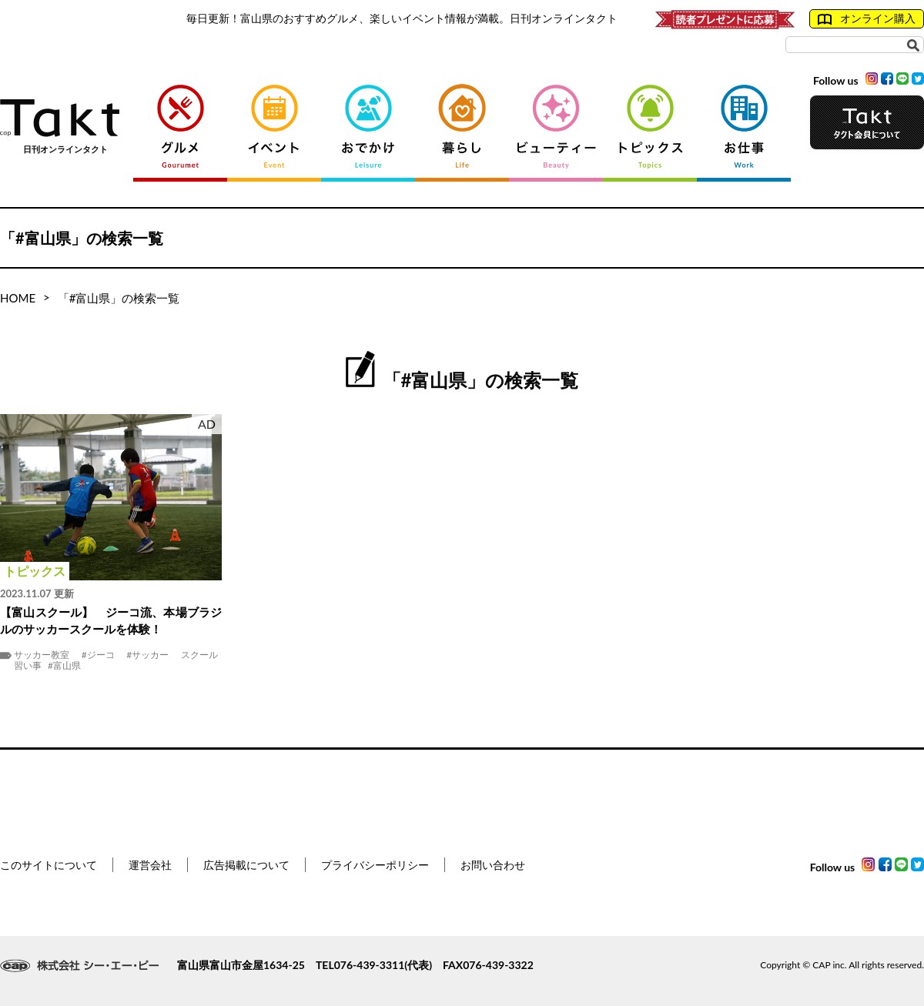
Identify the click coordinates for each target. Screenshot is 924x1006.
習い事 (28, 665)
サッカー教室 (41, 655)
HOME (17, 298)
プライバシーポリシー (375, 864)
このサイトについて (48, 864)
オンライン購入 (867, 18)
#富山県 (64, 665)
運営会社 (150, 864)
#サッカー (147, 655)
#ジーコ (98, 655)
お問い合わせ (492, 864)
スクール (199, 655)
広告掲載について (246, 864)
